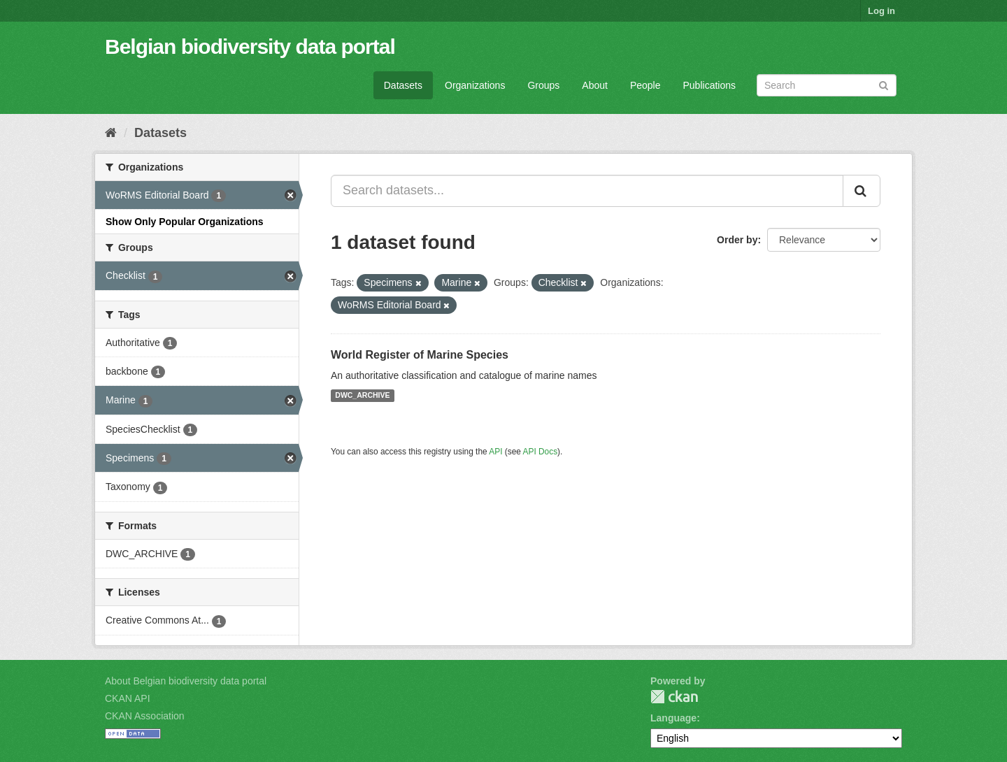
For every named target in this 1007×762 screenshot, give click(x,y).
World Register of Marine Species (419, 355)
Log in (881, 11)
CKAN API (127, 698)
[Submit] (884, 84)
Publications (709, 85)
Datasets (403, 85)
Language (673, 718)
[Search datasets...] (587, 191)
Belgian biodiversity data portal (250, 46)
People (645, 85)
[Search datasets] (827, 85)
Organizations (475, 85)
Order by (737, 239)
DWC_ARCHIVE (362, 395)
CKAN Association (145, 715)
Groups (543, 85)
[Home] (111, 133)
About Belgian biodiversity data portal (185, 680)
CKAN (674, 696)
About (595, 85)
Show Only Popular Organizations (185, 221)
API (495, 452)
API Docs (540, 452)
